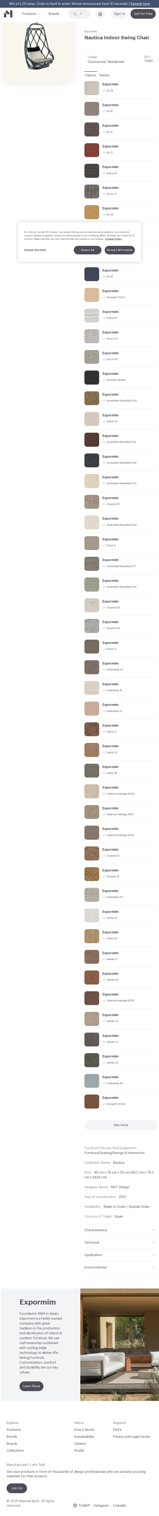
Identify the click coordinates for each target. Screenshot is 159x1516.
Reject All (87, 250)
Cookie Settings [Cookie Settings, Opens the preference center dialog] (35, 250)
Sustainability (84, 1436)
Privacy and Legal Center (132, 1436)
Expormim (90, 31)
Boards (12, 1443)
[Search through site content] (82, 14)
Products (29, 13)
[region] (79, 242)
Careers (80, 1443)
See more (121, 1125)
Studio (79, 1450)
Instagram (101, 1505)
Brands (54, 13)
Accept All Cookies (120, 250)
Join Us (16, 1488)
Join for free (143, 13)
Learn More (31, 1386)
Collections (15, 1450)
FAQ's (117, 1429)
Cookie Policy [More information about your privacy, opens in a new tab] (113, 239)
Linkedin (119, 1505)
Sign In (119, 13)
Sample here (140, 4)
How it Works (84, 1429)
